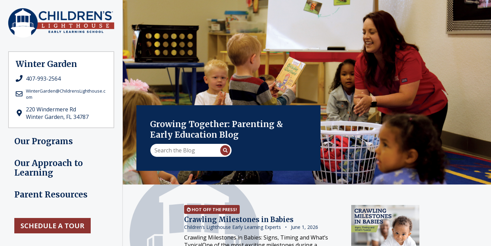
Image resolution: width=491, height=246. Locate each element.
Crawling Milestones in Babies (239, 219)
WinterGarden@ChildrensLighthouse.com (65, 94)
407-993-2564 (43, 78)
